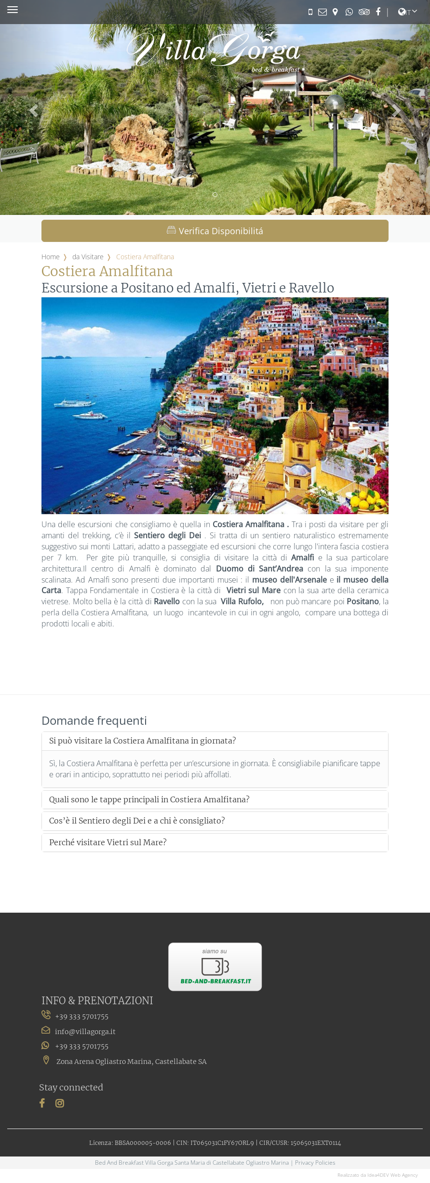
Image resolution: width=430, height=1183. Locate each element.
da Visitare (88, 256)
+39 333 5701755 (74, 1045)
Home (50, 256)
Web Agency (404, 1174)
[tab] (215, 741)
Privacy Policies (315, 1162)
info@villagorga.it (85, 1031)
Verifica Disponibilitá (215, 231)
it (404, 12)
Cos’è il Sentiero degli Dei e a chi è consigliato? (137, 821)
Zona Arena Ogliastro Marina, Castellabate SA (124, 1061)
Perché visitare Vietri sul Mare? (108, 842)
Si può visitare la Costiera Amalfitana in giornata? (142, 741)
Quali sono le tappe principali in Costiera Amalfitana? (149, 800)
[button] (32, 107)
